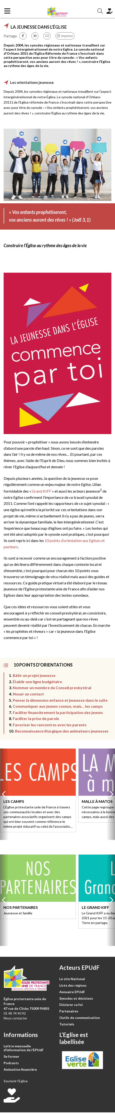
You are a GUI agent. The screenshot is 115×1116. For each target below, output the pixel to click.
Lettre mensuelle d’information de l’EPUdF (24, 1048)
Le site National (72, 979)
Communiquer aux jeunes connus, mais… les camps (58, 706)
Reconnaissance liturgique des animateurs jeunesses (61, 731)
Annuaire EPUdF (72, 992)
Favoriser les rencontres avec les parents (50, 724)
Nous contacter (15, 1018)
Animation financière (20, 1069)
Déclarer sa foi (71, 1005)
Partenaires (68, 1011)
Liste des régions (73, 985)
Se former (11, 1056)
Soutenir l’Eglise (16, 1081)
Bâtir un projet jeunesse (34, 675)
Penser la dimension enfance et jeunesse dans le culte (60, 700)
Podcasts (11, 1063)
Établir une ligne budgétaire (37, 681)
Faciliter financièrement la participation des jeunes (58, 712)
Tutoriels (66, 1024)
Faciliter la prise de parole (36, 718)
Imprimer (67, 35)
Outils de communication (79, 1018)
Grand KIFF (41, 491)
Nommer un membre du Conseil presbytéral (52, 687)
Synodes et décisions (76, 998)
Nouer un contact (28, 694)
